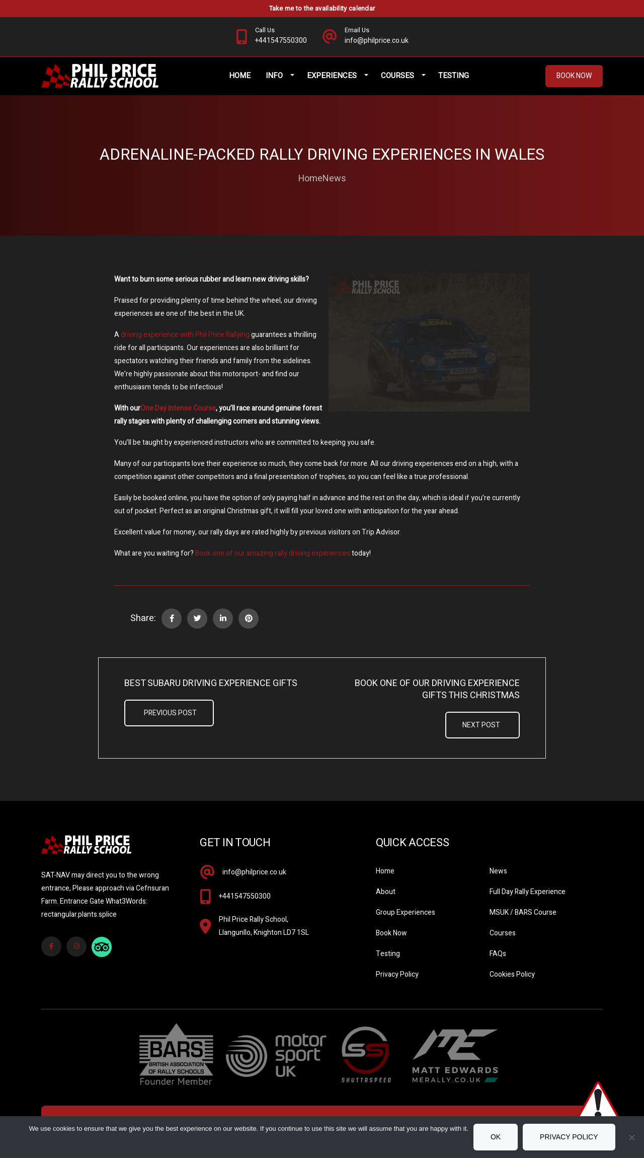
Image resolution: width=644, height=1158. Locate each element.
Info (274, 75)
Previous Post (170, 713)
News (334, 178)
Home (240, 75)
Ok (496, 1137)
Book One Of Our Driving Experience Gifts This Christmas (437, 689)
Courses (397, 75)
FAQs (498, 953)
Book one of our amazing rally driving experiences (272, 553)
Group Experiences (405, 912)
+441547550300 (245, 896)
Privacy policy (569, 1137)
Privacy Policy (397, 974)
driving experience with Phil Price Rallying (185, 334)
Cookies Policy (512, 974)
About (385, 892)
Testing (453, 75)
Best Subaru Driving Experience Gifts (210, 683)
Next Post (481, 725)
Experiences (332, 75)
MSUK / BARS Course (523, 912)
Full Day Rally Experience (528, 892)
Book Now (574, 76)
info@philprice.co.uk (254, 872)
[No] (631, 1137)
